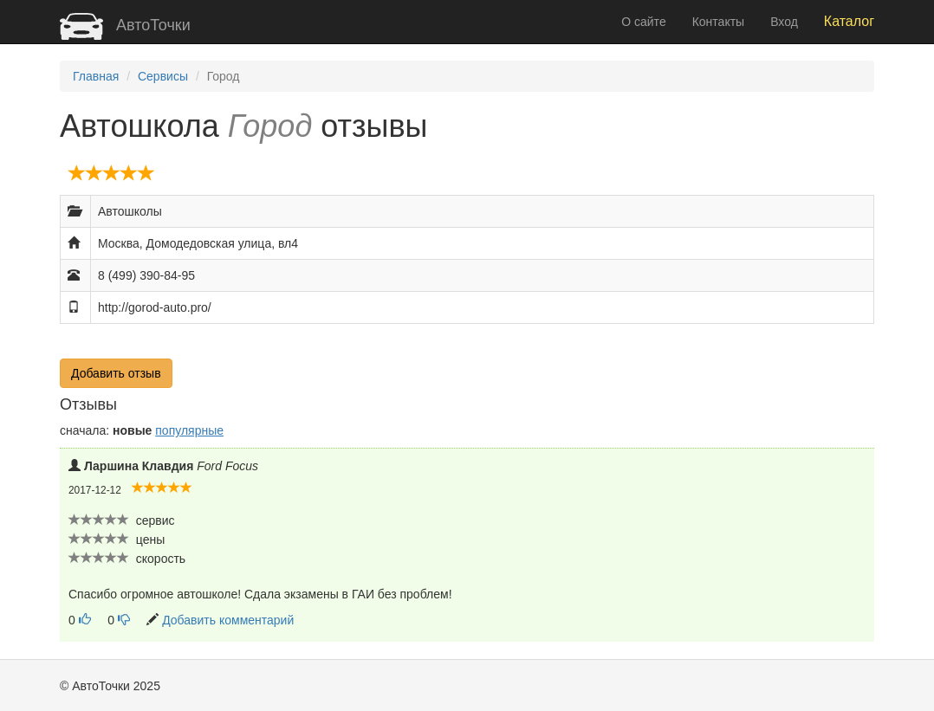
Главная (96, 76)
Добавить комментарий (228, 620)
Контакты (718, 22)
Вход (784, 22)
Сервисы (163, 76)
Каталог (849, 21)
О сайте (643, 22)
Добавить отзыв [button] (116, 373)
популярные (189, 430)
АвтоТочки (125, 25)
